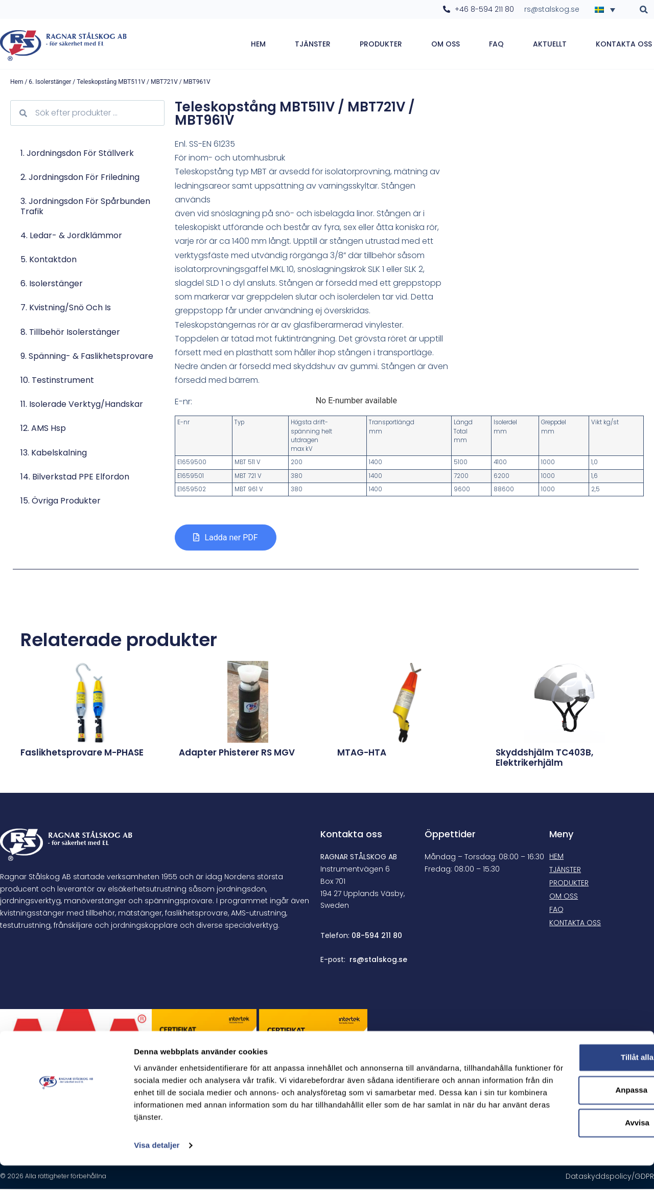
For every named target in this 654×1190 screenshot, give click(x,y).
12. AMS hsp (43, 429)
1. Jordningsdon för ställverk (77, 154)
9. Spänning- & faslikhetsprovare (86, 357)
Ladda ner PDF (231, 538)
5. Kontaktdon (48, 260)
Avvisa (568, 1135)
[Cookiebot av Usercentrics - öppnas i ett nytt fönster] (66, 1170)
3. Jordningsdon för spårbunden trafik (85, 207)
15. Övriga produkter (60, 502)
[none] (608, 9)
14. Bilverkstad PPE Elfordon (74, 478)
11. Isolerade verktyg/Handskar (81, 405)
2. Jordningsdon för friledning (79, 178)
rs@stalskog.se (378, 960)
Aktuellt (550, 44)
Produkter (381, 44)
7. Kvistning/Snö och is (65, 308)
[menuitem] (608, 9)
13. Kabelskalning (53, 453)
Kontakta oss (624, 44)
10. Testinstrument (57, 381)
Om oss (445, 44)
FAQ (496, 44)
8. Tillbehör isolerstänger (70, 333)
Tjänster (313, 44)
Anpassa (569, 1102)
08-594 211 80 (377, 936)
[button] (644, 9)
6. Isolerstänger (50, 82)
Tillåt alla (568, 1069)
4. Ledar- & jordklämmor (71, 236)
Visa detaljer (156, 1169)
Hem (258, 44)
